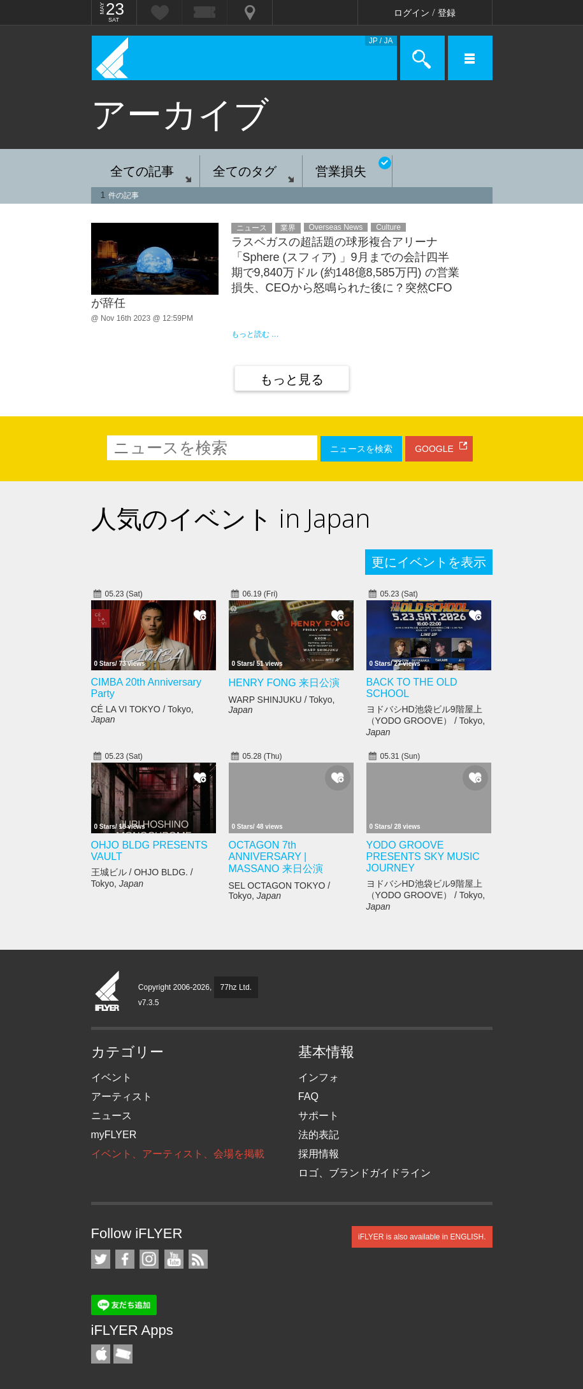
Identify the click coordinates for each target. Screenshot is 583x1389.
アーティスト (121, 1096)
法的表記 (318, 1134)
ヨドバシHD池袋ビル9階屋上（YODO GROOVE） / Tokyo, (426, 720)
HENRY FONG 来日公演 (284, 682)
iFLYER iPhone (100, 1354)
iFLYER (108, 991)
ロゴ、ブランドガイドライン (364, 1172)
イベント (111, 1077)
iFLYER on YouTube (174, 1259)
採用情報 (318, 1153)
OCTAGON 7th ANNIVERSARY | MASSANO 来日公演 (276, 857)
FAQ (308, 1096)
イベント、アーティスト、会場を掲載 (177, 1153)
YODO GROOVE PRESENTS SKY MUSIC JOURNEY (423, 856)
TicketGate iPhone (123, 1354)
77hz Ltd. (236, 987)
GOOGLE (434, 449)
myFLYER (114, 1134)
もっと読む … (255, 334)
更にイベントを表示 (428, 562)
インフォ (318, 1077)
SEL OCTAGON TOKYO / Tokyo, (280, 890)
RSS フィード (198, 1259)
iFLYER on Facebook (124, 1259)
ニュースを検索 (361, 449)
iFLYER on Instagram (149, 1259)
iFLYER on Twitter (100, 1259)
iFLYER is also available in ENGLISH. (422, 1236)
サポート (318, 1115)
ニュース (111, 1115)
